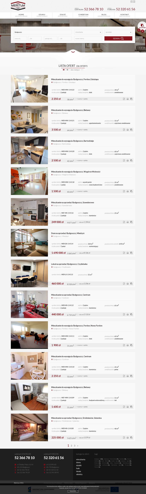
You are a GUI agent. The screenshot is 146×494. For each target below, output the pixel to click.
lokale (78, 471)
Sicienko (105, 463)
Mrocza (97, 465)
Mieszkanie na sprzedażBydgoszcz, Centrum (70, 295)
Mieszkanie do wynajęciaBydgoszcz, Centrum (71, 356)
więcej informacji (83, 15)
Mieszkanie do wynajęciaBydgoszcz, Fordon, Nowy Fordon (76, 325)
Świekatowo (127, 463)
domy (78, 462)
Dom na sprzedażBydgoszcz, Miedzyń (67, 233)
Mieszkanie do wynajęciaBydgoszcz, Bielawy (70, 110)
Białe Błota (105, 461)
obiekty (79, 474)
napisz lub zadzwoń (124, 15)
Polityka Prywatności (81, 483)
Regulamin (92, 483)
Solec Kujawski (115, 463)
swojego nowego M (42, 15)
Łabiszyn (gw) (126, 461)
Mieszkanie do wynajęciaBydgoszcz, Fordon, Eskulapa (75, 79)
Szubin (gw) (115, 461)
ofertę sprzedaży (62, 15)
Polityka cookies (68, 483)
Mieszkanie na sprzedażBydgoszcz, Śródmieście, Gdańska (76, 418)
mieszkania (80, 459)
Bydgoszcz (98, 459)
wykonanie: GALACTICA (123, 483)
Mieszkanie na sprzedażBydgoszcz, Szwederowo (72, 202)
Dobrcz (97, 463)
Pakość (97, 467)
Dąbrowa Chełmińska (111, 459)
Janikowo (105, 465)
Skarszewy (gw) (117, 465)
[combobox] (88, 32)
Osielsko (122, 459)
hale (78, 468)
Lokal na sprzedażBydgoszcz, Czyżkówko (69, 264)
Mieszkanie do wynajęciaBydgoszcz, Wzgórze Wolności (75, 172)
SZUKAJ (118, 38)
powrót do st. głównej (21, 15)
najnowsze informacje (104, 15)
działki (79, 465)
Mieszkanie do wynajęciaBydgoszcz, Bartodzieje (72, 141)
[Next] (77, 445)
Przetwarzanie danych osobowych (53, 483)
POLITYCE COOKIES (81, 488)
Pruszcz (128, 465)
